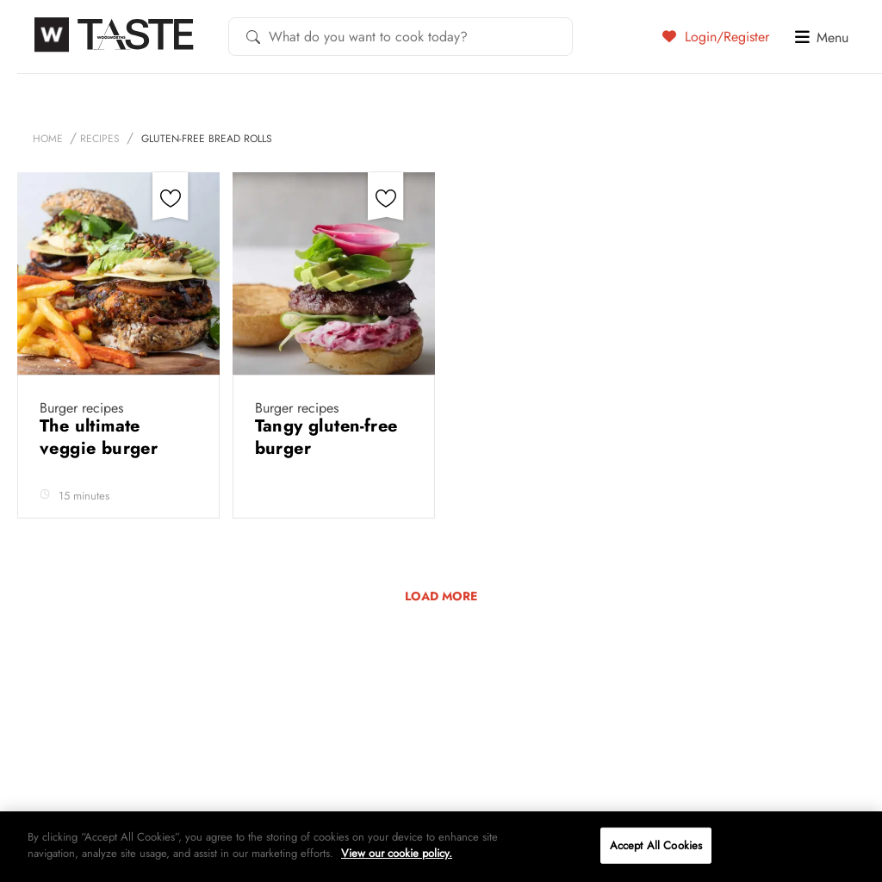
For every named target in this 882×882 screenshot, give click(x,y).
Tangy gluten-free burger (326, 437)
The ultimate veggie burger (102, 437)
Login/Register (715, 36)
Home (48, 138)
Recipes (100, 138)
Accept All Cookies (656, 845)
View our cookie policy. (396, 853)
